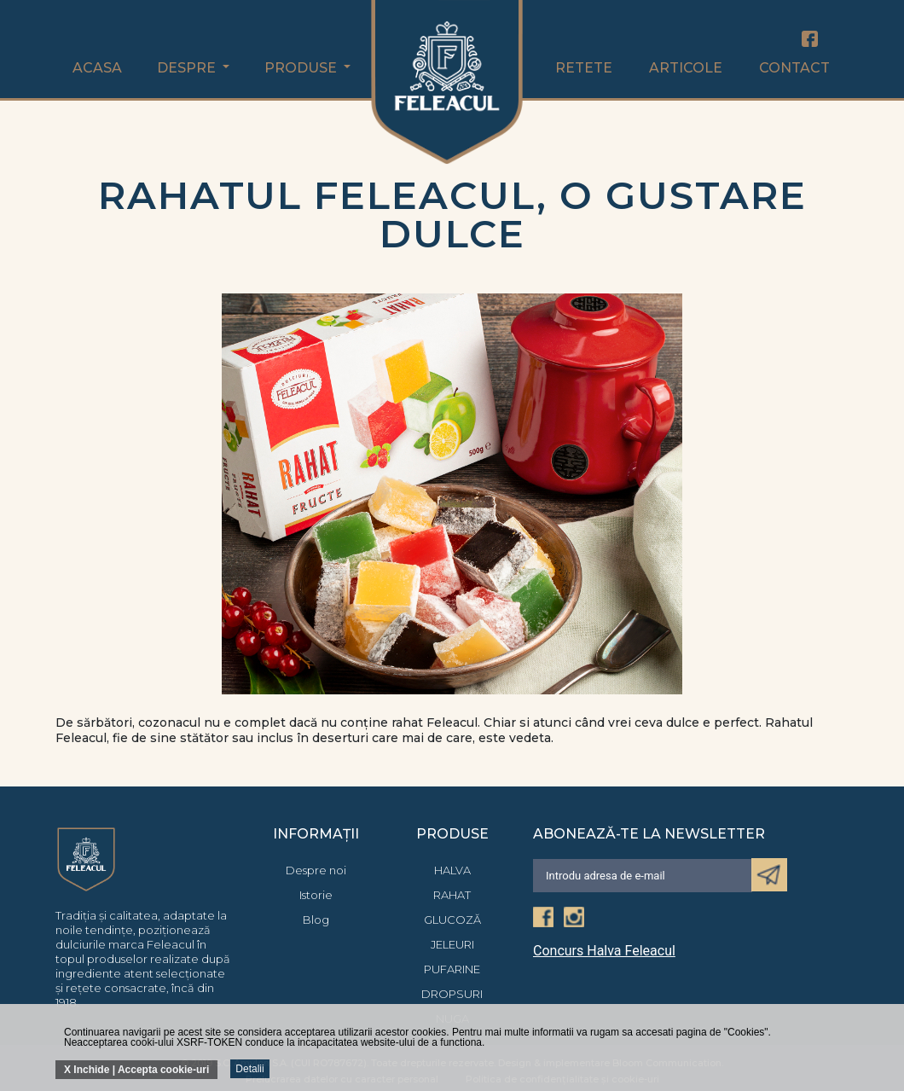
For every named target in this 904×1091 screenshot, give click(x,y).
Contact (794, 68)
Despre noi (316, 870)
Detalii (249, 1069)
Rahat (452, 895)
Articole (685, 68)
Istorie (316, 895)
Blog (316, 919)
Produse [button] (302, 68)
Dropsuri (452, 994)
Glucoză (452, 919)
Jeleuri (452, 944)
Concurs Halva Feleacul (604, 951)
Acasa (97, 68)
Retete (583, 68)
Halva (452, 870)
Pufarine (452, 969)
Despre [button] (188, 68)
